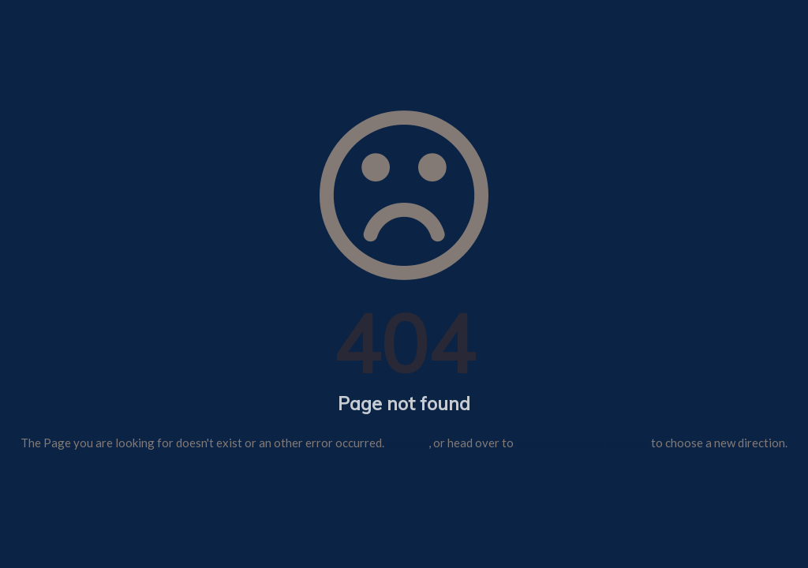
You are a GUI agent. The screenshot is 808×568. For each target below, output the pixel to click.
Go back (407, 442)
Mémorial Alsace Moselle (582, 442)
